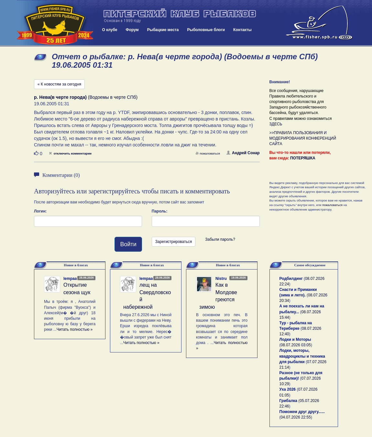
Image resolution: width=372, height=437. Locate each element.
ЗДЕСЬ (275, 124)
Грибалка (288, 400)
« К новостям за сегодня (59, 84)
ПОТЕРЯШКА (302, 158)
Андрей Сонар (243, 153)
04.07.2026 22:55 (296, 417)
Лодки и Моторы (295, 339)
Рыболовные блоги (206, 30)
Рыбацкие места (163, 30)
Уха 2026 (287, 389)
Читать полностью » (75, 329)
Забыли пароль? (220, 239)
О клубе (109, 30)
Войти (128, 244)
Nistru (221, 278)
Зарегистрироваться (173, 241)
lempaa (70, 278)
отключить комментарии (70, 153)
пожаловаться (207, 153)
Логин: (40, 211)
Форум (132, 30)
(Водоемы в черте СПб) (85, 97)
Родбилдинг (291, 278)
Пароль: (160, 211)
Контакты (242, 30)
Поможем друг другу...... (302, 411)
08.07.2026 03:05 (296, 345)
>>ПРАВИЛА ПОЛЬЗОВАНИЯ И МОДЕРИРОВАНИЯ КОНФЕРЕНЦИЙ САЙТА (302, 138)
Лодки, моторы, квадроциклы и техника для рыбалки (302, 356)
